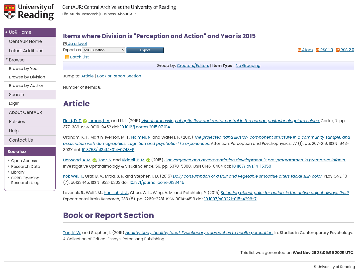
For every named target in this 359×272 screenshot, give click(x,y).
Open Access (24, 161)
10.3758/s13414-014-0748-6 (108, 150)
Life (65, 14)
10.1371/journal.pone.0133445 (156, 182)
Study (75, 14)
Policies (17, 122)
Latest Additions (26, 51)
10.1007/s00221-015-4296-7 (230, 199)
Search (16, 95)
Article (87, 76)
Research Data (25, 166)
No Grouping (248, 65)
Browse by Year (24, 68)
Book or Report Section (119, 76)
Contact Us (21, 140)
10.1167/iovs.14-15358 (251, 166)
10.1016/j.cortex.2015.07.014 (145, 127)
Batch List (76, 57)
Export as (72, 50)
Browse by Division (27, 77)
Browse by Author (26, 85)
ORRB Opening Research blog (25, 180)
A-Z (133, 14)
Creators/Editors (193, 65)
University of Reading (40, 14)
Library (17, 172)
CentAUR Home (25, 41)
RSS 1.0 (323, 50)
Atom (304, 50)
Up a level (75, 43)
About (25, 112)
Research (90, 14)
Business (108, 14)
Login (14, 103)
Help (14, 131)
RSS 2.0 (344, 50)
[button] (145, 50)
